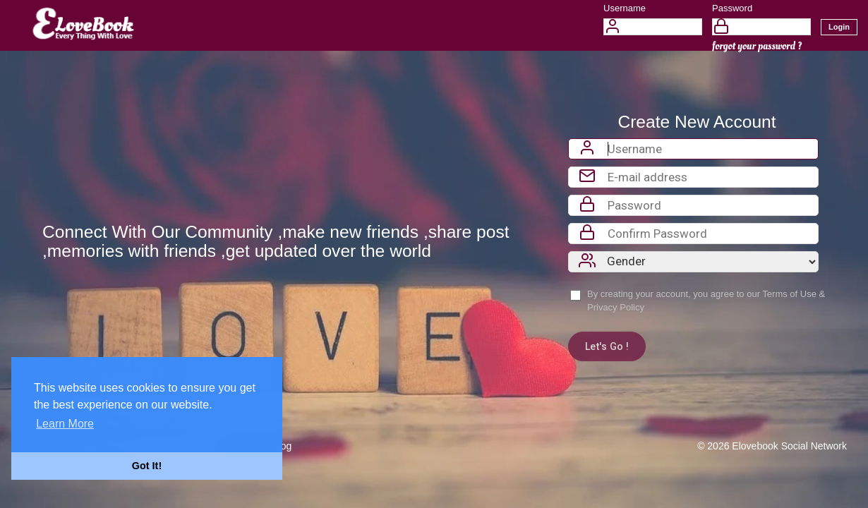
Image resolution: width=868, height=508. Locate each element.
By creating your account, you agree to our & (706, 301)
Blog (281, 446)
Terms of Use (789, 294)
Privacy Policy (615, 307)
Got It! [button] (147, 465)
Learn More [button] (65, 424)
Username (624, 8)
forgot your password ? (757, 46)
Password (732, 8)
